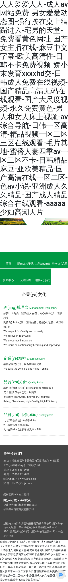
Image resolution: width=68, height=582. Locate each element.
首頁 (8, 263)
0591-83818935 (20, 469)
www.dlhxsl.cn (28, 478)
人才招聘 (25, 280)
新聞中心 (8, 280)
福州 (11, 535)
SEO (5, 531)
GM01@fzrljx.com (22, 483)
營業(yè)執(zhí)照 (19, 531)
